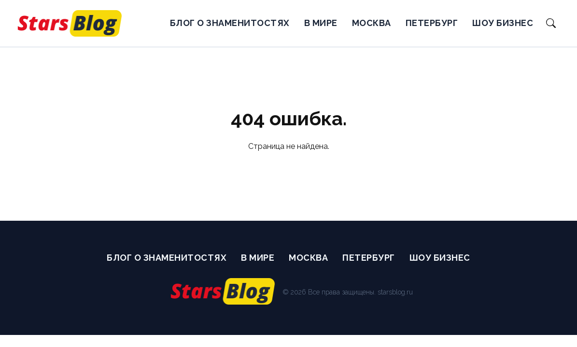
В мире (321, 23)
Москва (371, 23)
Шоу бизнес (502, 23)
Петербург (432, 23)
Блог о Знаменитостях (230, 23)
